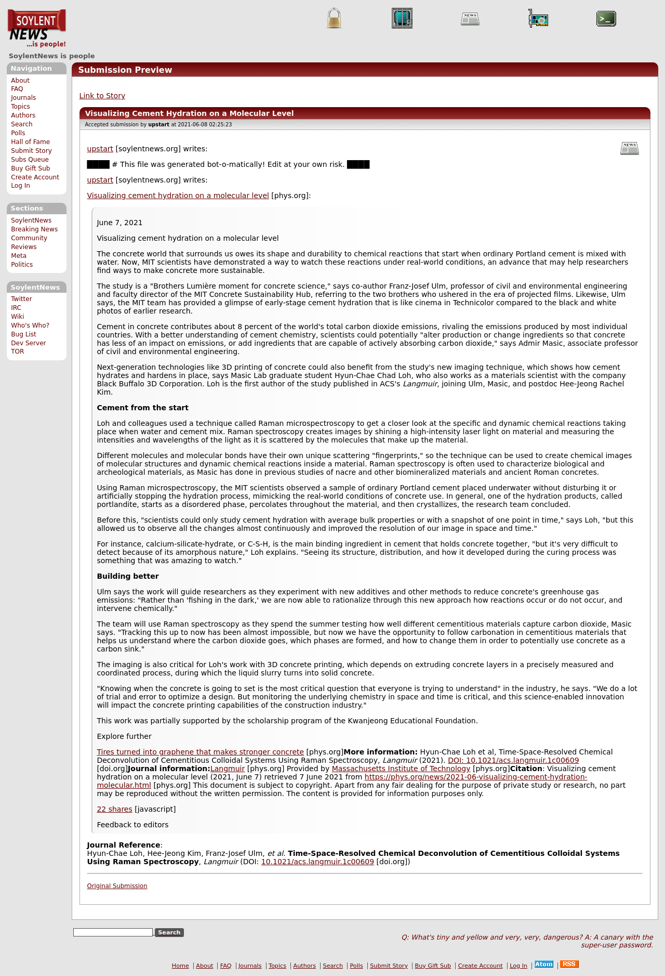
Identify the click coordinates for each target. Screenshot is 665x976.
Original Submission (117, 886)
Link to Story (102, 96)
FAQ (17, 89)
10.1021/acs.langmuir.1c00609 (317, 861)
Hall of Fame (30, 142)
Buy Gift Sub (30, 168)
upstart (100, 149)
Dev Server (28, 343)
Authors (23, 115)
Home (180, 965)
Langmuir (227, 768)
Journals (23, 97)
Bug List (23, 334)
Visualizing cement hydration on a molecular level (178, 195)
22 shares (114, 809)
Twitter (21, 299)
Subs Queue (30, 159)
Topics (20, 106)
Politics (22, 264)
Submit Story (31, 150)
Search (22, 124)
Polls (18, 133)
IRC (16, 307)
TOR (17, 351)
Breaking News (34, 229)
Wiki (17, 316)
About (20, 80)
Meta (18, 255)
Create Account (35, 177)
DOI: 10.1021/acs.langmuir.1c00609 (513, 760)
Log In (20, 185)
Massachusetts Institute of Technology (401, 768)
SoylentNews (36, 28)
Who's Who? (30, 325)
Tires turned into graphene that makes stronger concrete (200, 752)
